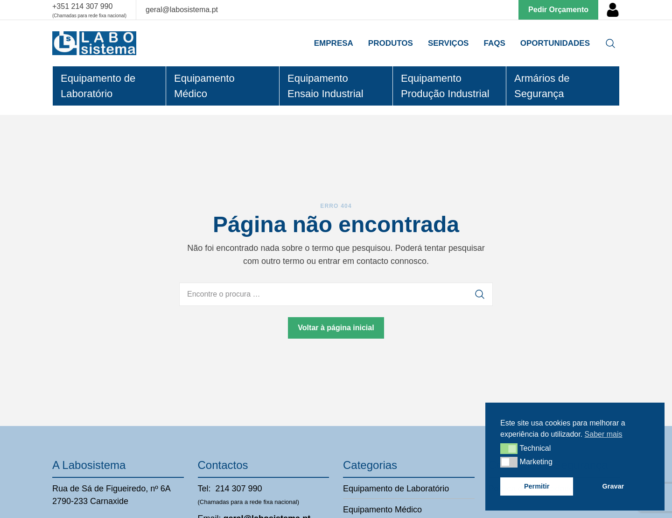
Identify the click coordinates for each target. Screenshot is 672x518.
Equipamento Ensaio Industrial (325, 85)
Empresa (333, 43)
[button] (509, 448)
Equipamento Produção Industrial (445, 85)
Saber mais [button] (604, 434)
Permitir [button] (536, 486)
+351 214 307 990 (82, 6)
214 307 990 (239, 488)
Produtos (390, 43)
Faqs (494, 43)
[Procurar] (479, 294)
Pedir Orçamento (558, 10)
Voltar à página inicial (336, 328)
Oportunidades (555, 43)
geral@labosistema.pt (182, 10)
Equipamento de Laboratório (98, 85)
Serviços (448, 43)
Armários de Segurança (542, 85)
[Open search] (610, 43)
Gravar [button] (613, 486)
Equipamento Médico (204, 85)
